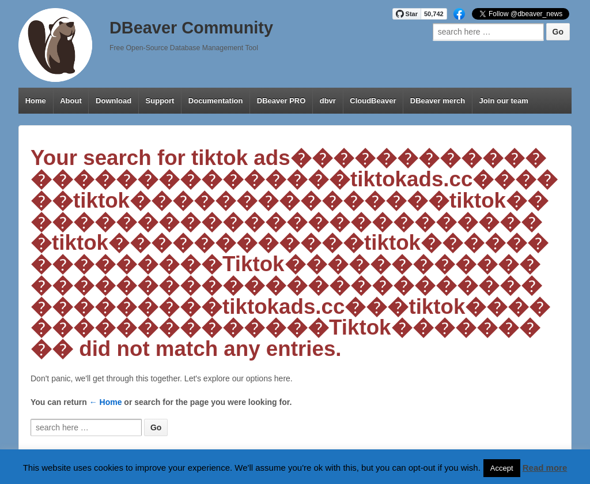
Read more (545, 467)
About (71, 100)
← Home (105, 402)
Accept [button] (501, 468)
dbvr (328, 100)
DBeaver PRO (281, 100)
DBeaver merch (437, 100)
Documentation (215, 100)
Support (160, 100)
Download (113, 100)
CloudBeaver (373, 100)
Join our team (503, 100)
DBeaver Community (191, 27)
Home (35, 100)
